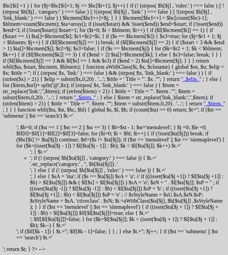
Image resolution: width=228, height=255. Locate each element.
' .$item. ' (84, 97)
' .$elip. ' (191, 79)
